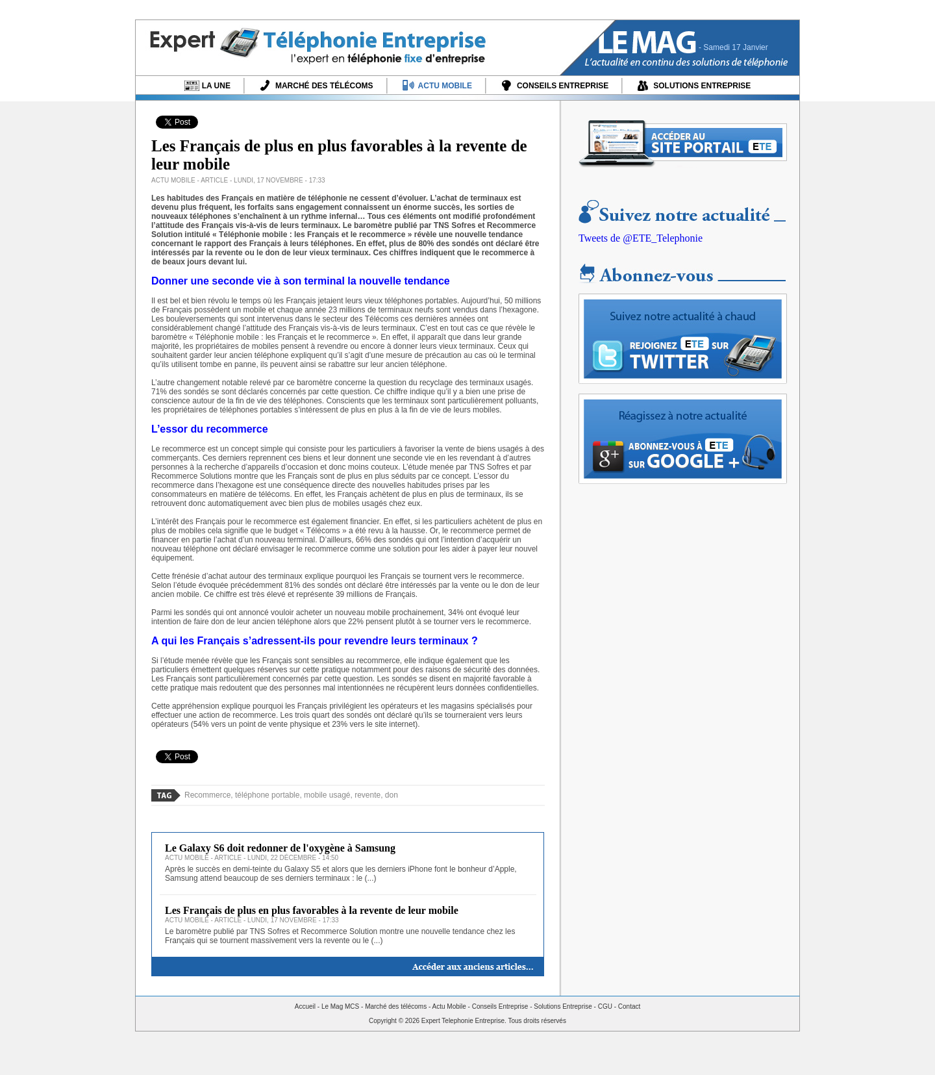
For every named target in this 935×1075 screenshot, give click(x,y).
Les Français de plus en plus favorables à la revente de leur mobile (311, 910)
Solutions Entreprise (563, 1006)
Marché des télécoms (396, 1006)
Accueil (305, 1006)
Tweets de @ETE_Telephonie (641, 238)
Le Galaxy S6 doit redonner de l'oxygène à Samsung (280, 848)
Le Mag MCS (340, 1006)
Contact (629, 1006)
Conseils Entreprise (500, 1006)
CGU (605, 1006)
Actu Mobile (449, 1006)
